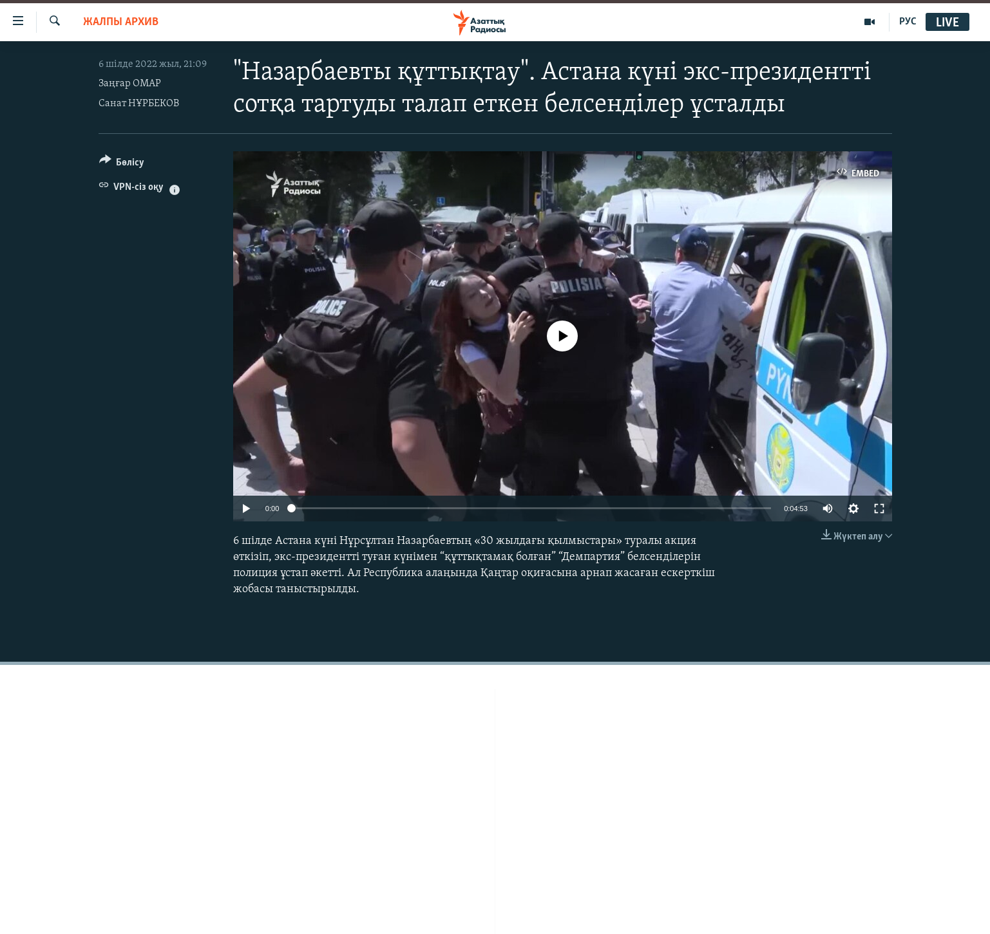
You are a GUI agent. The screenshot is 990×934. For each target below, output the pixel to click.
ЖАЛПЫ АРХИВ (120, 22)
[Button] (122, 164)
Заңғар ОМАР (130, 84)
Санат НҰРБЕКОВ (139, 103)
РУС (908, 22)
